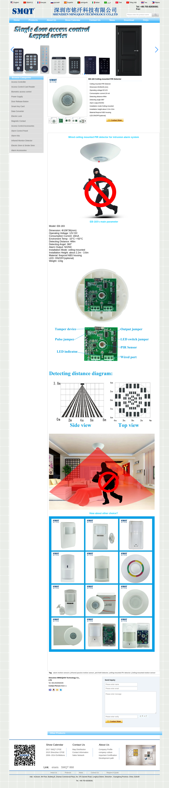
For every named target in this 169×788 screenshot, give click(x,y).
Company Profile (105, 749)
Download (129, 20)
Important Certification (108, 755)
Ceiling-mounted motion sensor (143, 673)
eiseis (55, 767)
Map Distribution (79, 749)
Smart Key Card (18, 106)
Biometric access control (21, 92)
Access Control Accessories (22, 126)
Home (17, 20)
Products (33, 20)
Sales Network (78, 755)
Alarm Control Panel (19, 131)
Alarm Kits (15, 136)
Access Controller (18, 82)
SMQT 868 (67, 767)
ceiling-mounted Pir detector (120, 673)
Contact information (80, 752)
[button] (78, 74)
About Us (51, 20)
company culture (105, 752)
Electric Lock (16, 116)
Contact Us (94, 20)
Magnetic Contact (18, 121)
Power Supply (17, 97)
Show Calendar (72, 20)
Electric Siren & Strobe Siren (23, 145)
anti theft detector (101, 673)
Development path (106, 758)
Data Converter (17, 111)
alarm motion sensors (61, 673)
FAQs (146, 20)
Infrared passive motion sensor (82, 673)
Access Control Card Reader (23, 87)
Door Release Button (20, 101)
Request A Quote (113, 773)
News (112, 20)
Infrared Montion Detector (21, 141)
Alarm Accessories (19, 150)
